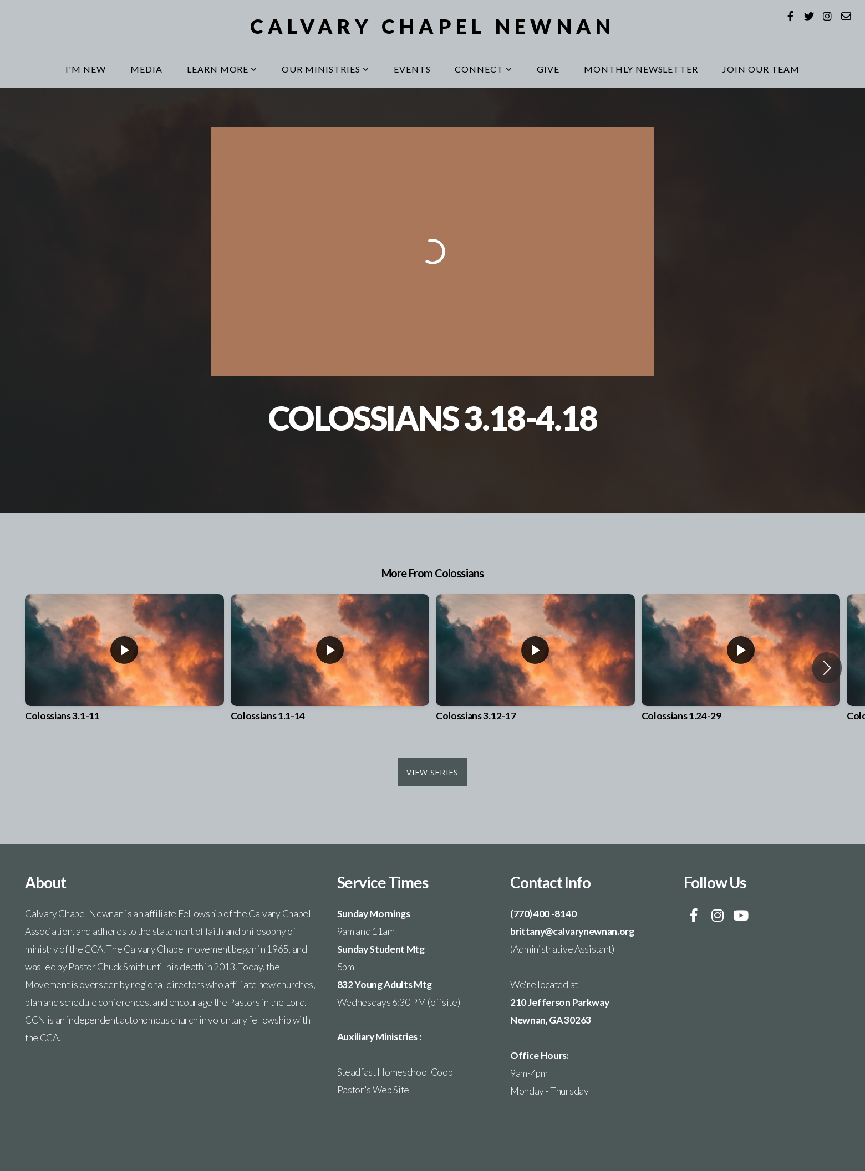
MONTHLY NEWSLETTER (641, 69)
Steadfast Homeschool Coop (395, 1072)
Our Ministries (325, 69)
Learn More (222, 69)
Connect (483, 69)
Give (548, 69)
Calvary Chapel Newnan (432, 26)
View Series (432, 772)
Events (412, 69)
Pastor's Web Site (373, 1090)
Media (146, 69)
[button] (827, 668)
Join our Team (760, 69)
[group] (124, 667)
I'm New (85, 69)
